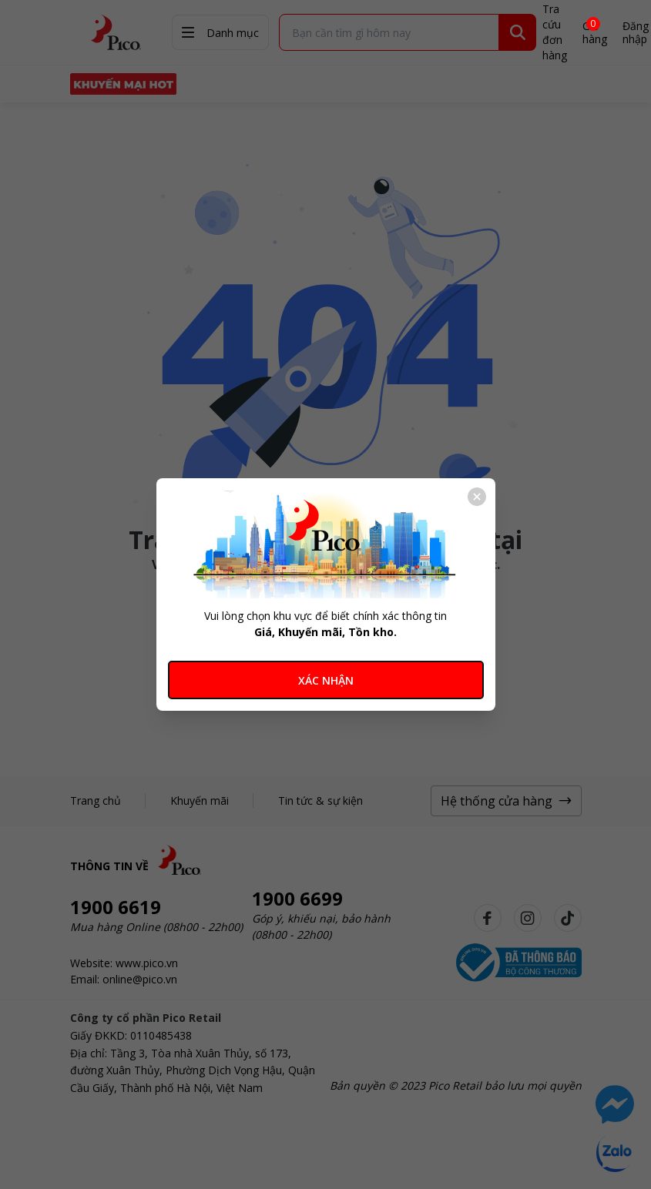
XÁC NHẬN (326, 680)
